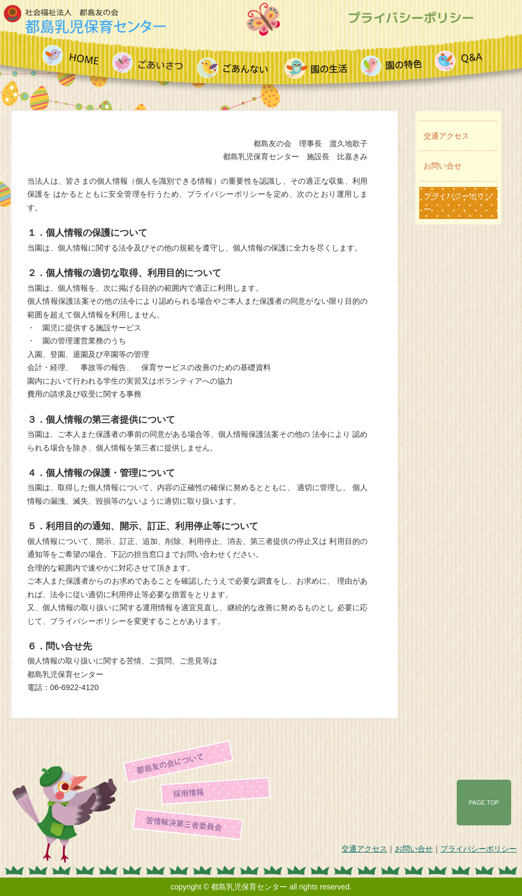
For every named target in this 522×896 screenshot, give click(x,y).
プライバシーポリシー (458, 203)
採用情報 (215, 785)
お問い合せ (443, 165)
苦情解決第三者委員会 (188, 817)
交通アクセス (446, 135)
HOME (73, 61)
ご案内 (237, 61)
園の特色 (394, 61)
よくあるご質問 (459, 61)
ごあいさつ (150, 61)
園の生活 (319, 61)
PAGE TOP (484, 802)
